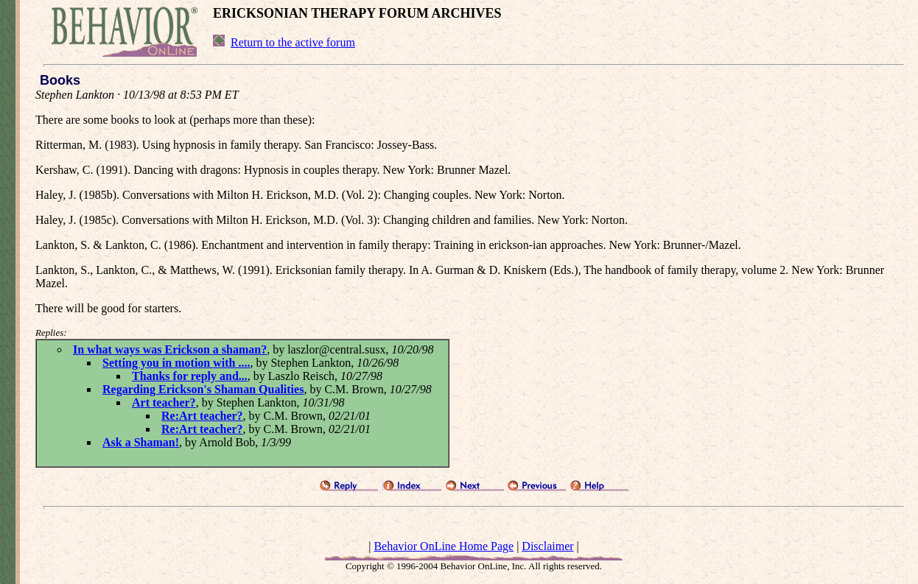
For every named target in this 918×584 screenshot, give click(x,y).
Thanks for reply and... (190, 376)
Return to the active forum (293, 42)
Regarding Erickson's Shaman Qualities (203, 389)
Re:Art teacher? (202, 415)
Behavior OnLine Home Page (444, 546)
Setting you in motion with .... (176, 362)
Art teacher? (164, 402)
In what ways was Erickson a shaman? (170, 349)
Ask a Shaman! (140, 442)
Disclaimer (547, 546)
